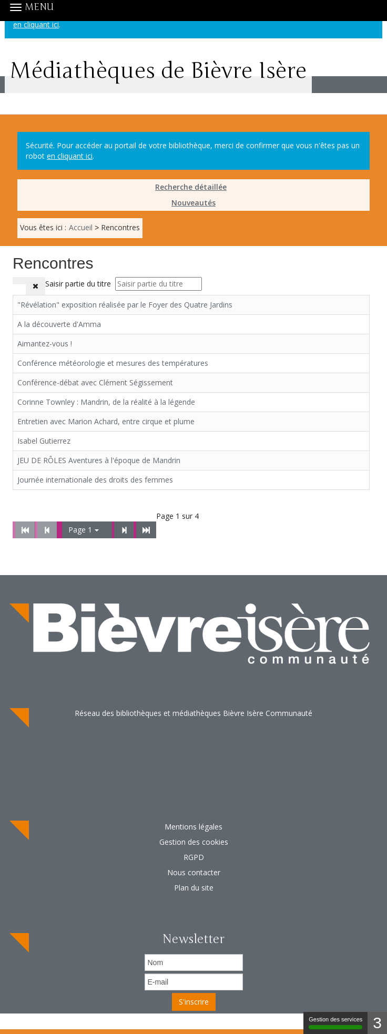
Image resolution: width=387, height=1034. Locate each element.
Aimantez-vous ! (44, 344)
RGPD (194, 857)
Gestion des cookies (193, 842)
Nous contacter (193, 872)
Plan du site (193, 888)
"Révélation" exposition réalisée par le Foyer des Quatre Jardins (124, 305)
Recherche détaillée (191, 187)
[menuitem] (193, 187)
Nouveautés (193, 203)
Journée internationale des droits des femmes (95, 480)
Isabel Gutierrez (43, 441)
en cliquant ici (70, 156)
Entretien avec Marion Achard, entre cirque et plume (106, 421)
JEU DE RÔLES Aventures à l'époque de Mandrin (98, 460)
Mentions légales (193, 827)
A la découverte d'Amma (59, 324)
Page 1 (83, 530)
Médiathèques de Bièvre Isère (158, 77)
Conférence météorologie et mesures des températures (112, 363)
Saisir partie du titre (79, 284)
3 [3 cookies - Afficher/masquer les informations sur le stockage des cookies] (377, 1022)
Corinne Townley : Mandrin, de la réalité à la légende (106, 402)
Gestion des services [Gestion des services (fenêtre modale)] (335, 1022)
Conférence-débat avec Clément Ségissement (95, 382)
